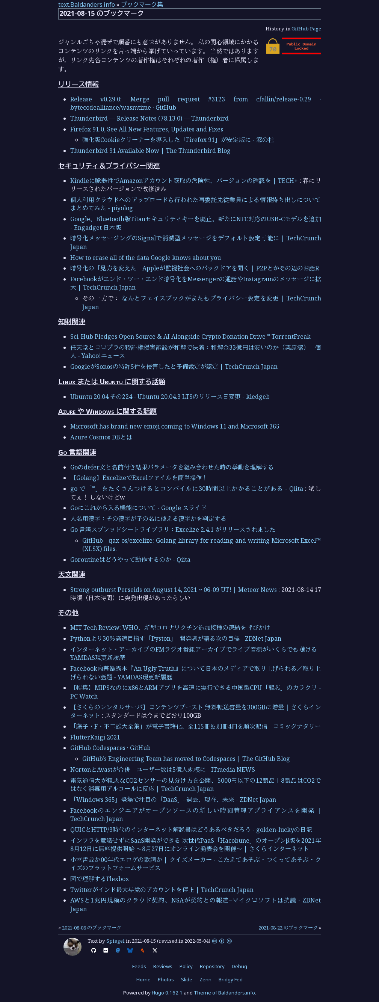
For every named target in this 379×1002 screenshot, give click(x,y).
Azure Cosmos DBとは (101, 437)
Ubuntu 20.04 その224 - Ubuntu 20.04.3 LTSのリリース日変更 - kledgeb (170, 396)
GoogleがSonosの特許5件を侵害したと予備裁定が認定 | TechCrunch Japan (174, 366)
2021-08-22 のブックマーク (288, 927)
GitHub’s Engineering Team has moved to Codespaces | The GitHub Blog (186, 759)
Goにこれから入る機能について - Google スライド (138, 508)
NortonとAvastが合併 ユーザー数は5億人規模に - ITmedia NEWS (162, 769)
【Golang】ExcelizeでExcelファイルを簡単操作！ (139, 478)
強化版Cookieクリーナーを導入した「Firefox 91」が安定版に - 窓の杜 (178, 140)
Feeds (139, 966)
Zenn (205, 979)
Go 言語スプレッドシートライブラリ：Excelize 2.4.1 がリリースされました (172, 529)
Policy (186, 966)
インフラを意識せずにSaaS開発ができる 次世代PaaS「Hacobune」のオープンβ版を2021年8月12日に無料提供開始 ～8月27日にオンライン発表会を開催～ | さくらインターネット (195, 844)
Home (143, 979)
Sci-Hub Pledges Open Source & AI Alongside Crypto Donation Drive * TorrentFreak (190, 336)
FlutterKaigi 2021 (95, 737)
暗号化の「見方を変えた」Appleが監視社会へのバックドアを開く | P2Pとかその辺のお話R (194, 268)
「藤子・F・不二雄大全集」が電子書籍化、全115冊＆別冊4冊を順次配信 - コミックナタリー (195, 726)
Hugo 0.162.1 (167, 992)
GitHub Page (306, 28)
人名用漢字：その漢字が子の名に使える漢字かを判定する (148, 519)
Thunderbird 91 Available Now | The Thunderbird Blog (150, 150)
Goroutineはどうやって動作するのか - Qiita (130, 559)
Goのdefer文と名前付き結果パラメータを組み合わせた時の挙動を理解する (172, 467)
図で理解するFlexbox (99, 879)
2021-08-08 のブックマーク (91, 927)
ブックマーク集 (142, 4)
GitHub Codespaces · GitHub (110, 748)
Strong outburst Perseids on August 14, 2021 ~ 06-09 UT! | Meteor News (173, 590)
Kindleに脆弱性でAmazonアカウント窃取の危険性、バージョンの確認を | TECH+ (184, 181)
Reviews (162, 966)
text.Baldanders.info (86, 4)
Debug (239, 966)
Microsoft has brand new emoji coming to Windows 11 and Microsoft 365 (174, 426)
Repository (212, 966)
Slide (186, 979)
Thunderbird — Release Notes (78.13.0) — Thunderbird (149, 118)
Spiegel (115, 940)
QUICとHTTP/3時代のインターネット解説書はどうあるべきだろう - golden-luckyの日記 (191, 829)
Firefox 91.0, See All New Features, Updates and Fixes (146, 129)
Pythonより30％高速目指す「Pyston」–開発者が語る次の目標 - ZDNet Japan (175, 638)
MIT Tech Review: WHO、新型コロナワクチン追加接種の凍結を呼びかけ (170, 627)
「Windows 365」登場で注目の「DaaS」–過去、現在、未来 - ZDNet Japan (173, 799)
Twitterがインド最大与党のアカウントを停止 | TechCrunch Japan (162, 890)
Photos (166, 979)
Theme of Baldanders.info (224, 992)
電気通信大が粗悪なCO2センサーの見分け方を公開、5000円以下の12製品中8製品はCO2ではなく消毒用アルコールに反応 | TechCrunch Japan (195, 784)
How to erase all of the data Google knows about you (145, 258)
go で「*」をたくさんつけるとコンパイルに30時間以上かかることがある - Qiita (187, 488)
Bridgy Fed (231, 979)
